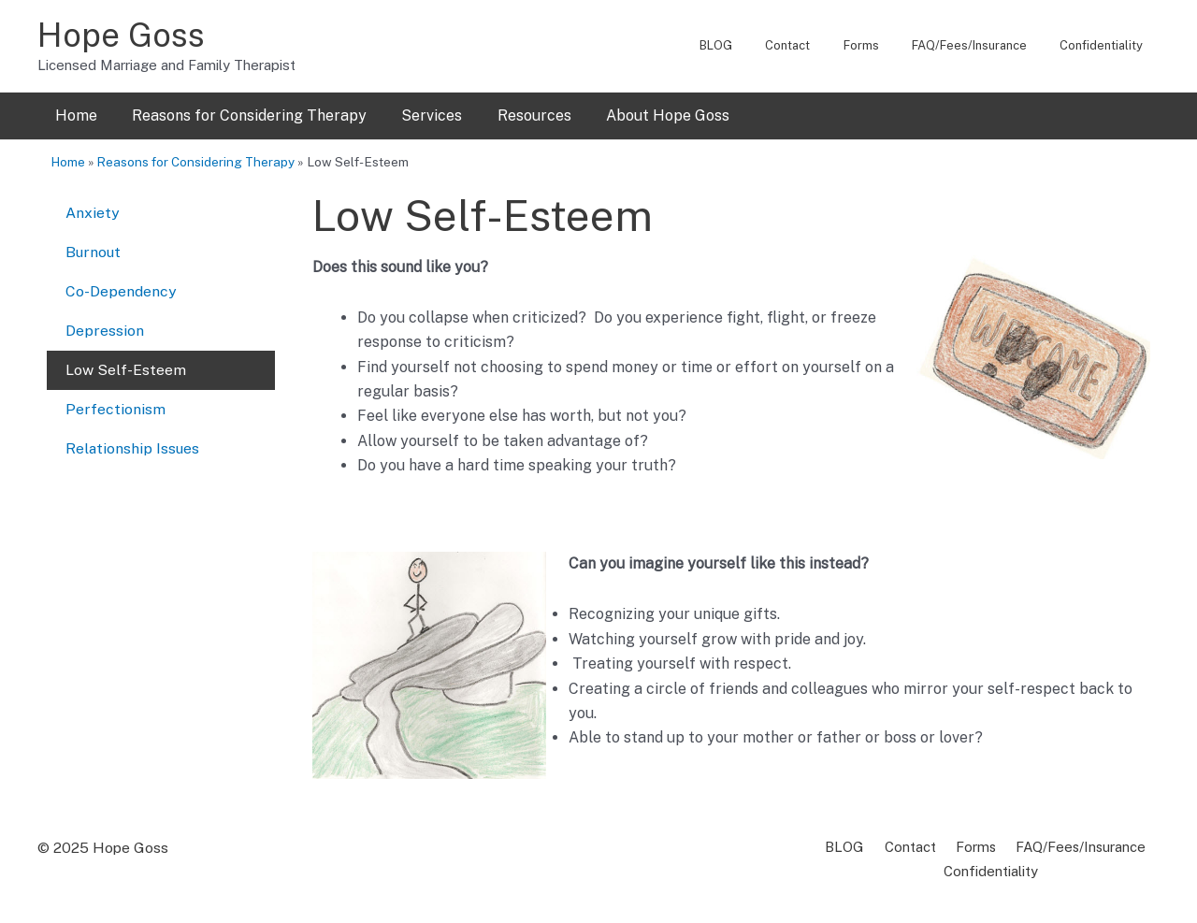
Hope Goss (121, 35)
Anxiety (92, 211)
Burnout (94, 248)
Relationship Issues (133, 435)
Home (73, 115)
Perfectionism (115, 398)
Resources (517, 115)
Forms (883, 45)
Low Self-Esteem (125, 360)
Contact (818, 45)
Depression (104, 323)
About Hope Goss (645, 115)
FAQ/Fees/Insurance (982, 45)
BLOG (755, 45)
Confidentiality (1105, 45)
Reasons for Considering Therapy (241, 115)
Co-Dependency (121, 286)
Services (419, 115)
